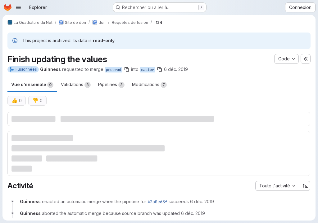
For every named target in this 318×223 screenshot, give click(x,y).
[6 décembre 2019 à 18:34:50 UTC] (193, 213)
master (147, 69)
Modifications (149, 85)
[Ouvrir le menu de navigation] (18, 7)
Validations (76, 85)
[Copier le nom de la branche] (126, 69)
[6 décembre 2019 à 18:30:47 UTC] (202, 201)
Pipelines (111, 85)
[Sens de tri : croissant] (305, 186)
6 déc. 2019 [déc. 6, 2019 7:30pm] (176, 69)
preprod (113, 69)
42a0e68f (157, 201)
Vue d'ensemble (32, 85)
